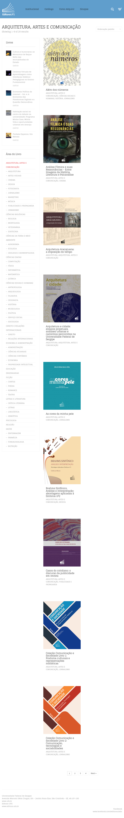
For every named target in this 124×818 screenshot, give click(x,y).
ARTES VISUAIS (14, 175)
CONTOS (11, 381)
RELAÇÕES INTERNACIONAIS (20, 338)
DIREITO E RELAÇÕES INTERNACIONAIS (15, 328)
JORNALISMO (69, 98)
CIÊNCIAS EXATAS (13, 257)
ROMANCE (12, 390)
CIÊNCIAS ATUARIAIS (17, 351)
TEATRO (11, 394)
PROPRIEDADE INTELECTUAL (20, 364)
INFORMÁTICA (14, 270)
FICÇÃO (9, 377)
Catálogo (48, 9)
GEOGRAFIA (13, 300)
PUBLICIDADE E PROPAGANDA (21, 205)
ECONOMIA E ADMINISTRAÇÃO (19, 343)
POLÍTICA (12, 313)
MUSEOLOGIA (14, 308)
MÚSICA (62, 502)
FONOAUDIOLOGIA (16, 441)
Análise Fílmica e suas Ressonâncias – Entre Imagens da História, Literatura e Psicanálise (60, 171)
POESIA (11, 386)
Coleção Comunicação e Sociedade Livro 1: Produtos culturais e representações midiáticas (60, 658)
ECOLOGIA (12, 248)
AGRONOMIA (13, 244)
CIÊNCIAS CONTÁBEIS (17, 355)
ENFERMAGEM (14, 433)
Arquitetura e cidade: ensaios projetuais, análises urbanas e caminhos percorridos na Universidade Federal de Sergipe (61, 332)
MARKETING (13, 197)
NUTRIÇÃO (12, 446)
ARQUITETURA (52, 255)
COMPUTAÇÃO (14, 261)
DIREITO (11, 334)
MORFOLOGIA (14, 223)
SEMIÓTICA (13, 416)
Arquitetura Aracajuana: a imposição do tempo (60, 250)
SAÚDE (9, 429)
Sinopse (84, 9)
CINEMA (62, 180)
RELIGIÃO (10, 424)
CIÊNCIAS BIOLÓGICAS (15, 214)
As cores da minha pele (60, 414)
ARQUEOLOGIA (14, 291)
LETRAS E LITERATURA (15, 398)
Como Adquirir (66, 9)
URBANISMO (13, 210)
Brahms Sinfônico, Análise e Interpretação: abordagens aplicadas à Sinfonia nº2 (60, 492)
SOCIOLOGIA (13, 321)
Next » (93, 773)
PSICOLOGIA (11, 420)
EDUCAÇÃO (11, 368)
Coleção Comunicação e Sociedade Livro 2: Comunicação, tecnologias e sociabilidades (60, 743)
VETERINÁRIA (14, 227)
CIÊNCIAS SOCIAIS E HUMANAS (19, 283)
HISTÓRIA (59, 98)
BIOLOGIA (12, 218)
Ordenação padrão (109, 29)
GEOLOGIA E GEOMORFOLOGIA (21, 252)
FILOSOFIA (12, 295)
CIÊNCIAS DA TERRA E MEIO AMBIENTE (18, 238)
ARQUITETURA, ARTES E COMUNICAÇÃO (55, 94)
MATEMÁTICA (14, 274)
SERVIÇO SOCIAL (15, 317)
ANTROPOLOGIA (15, 287)
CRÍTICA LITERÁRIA (16, 403)
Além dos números (57, 90)
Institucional (32, 9)
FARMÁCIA (12, 437)
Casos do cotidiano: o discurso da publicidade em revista (60, 573)
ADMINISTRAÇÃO (15, 347)
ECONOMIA (13, 360)
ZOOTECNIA (13, 231)
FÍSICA (11, 265)
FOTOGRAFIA (13, 188)
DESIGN (11, 184)
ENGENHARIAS (12, 373)
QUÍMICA (12, 278)
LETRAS (11, 407)
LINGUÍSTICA (13, 411)
